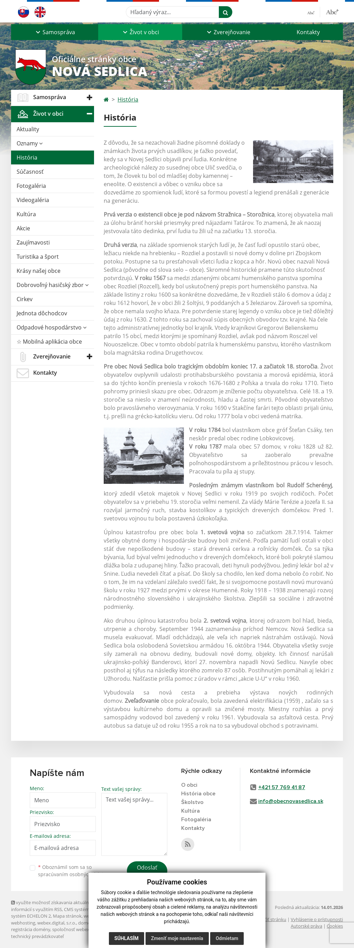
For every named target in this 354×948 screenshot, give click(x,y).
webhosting (23, 923)
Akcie (23, 228)
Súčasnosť (30, 171)
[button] (54, 32)
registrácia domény (30, 929)
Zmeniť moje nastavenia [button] (177, 938)
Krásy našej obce (38, 271)
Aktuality (28, 129)
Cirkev (24, 299)
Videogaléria (33, 200)
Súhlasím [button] (126, 938)
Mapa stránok (67, 916)
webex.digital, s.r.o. (56, 923)
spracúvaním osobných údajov (73, 874)
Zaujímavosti (33, 242)
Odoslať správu (147, 872)
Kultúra (26, 214)
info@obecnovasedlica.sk (290, 801)
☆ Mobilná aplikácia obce (49, 341)
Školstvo (192, 802)
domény (86, 923)
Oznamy (30, 143)
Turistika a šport (38, 256)
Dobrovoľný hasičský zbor (52, 285)
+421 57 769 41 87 (281, 787)
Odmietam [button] (227, 938)
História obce (198, 793)
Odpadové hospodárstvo (51, 327)
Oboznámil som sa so (73, 871)
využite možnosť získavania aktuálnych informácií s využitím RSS (53, 905)
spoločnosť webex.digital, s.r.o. (83, 929)
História (27, 157)
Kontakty (308, 32)
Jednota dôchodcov (42, 313)
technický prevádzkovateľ (37, 936)
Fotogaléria (31, 186)
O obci (189, 785)
